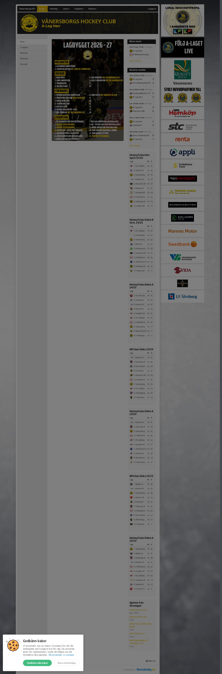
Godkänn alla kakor (37, 662)
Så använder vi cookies (61, 654)
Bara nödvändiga (66, 662)
